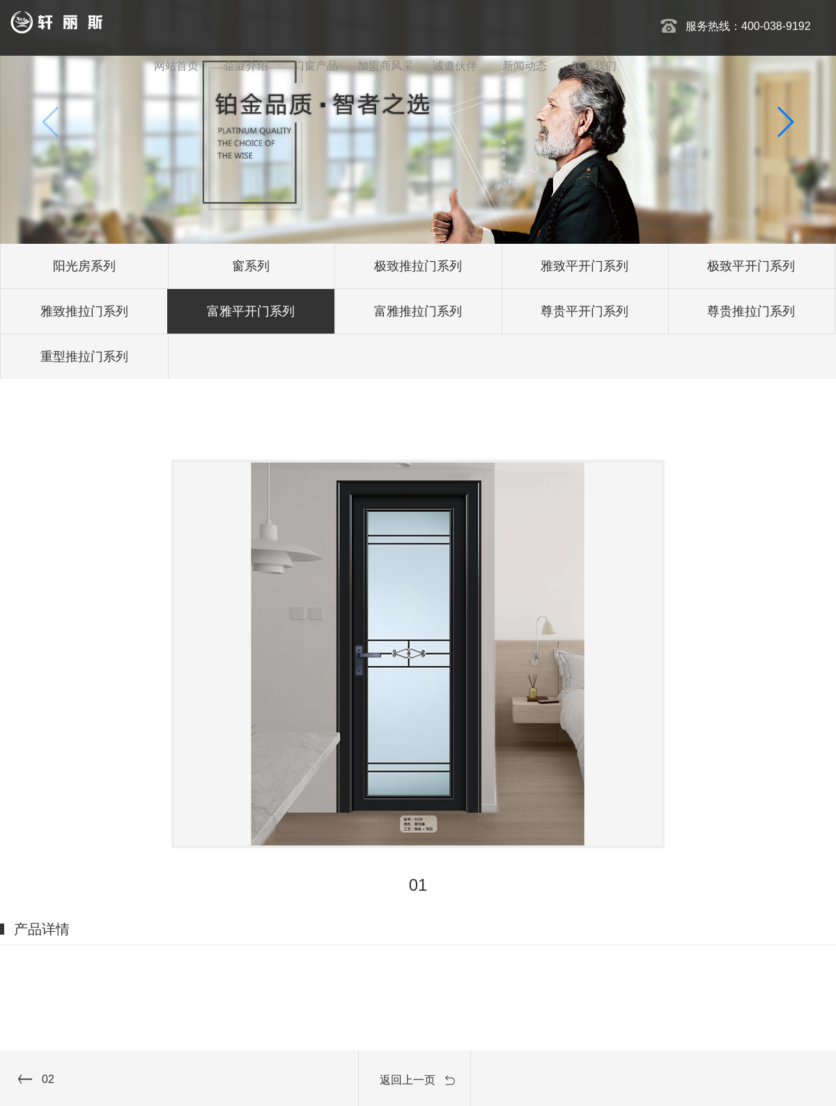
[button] (784, 122)
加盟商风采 (385, 66)
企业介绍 (246, 66)
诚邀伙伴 (455, 66)
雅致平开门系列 (584, 266)
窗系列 (251, 266)
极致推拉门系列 (418, 266)
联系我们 (594, 66)
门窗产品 (315, 66)
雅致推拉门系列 (84, 311)
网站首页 (176, 66)
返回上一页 (407, 1080)
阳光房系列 (84, 266)
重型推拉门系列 (84, 357)
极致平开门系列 (751, 266)
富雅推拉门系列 (418, 311)
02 (48, 1079)
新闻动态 (524, 66)
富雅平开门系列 (251, 311)
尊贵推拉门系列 (751, 311)
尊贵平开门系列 (584, 311)
